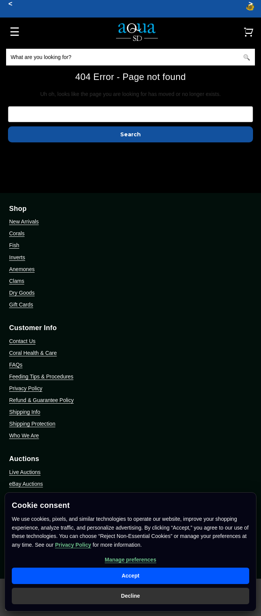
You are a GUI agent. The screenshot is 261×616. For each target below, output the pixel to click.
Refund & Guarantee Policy (41, 400)
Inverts (17, 257)
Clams (16, 281)
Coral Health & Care (33, 353)
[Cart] (248, 32)
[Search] (246, 57)
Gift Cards (21, 305)
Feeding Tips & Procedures (41, 376)
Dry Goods (22, 293)
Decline (130, 596)
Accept (131, 576)
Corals (16, 233)
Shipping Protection (32, 424)
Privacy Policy (25, 388)
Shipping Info (24, 412)
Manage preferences (130, 560)
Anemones (22, 269)
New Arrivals (24, 222)
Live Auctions (25, 472)
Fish (14, 245)
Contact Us (22, 341)
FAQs (15, 365)
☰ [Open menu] (15, 32)
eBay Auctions (26, 484)
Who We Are (24, 435)
